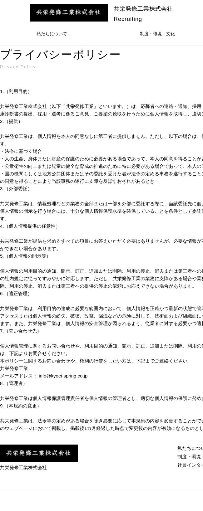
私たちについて (52, 33)
